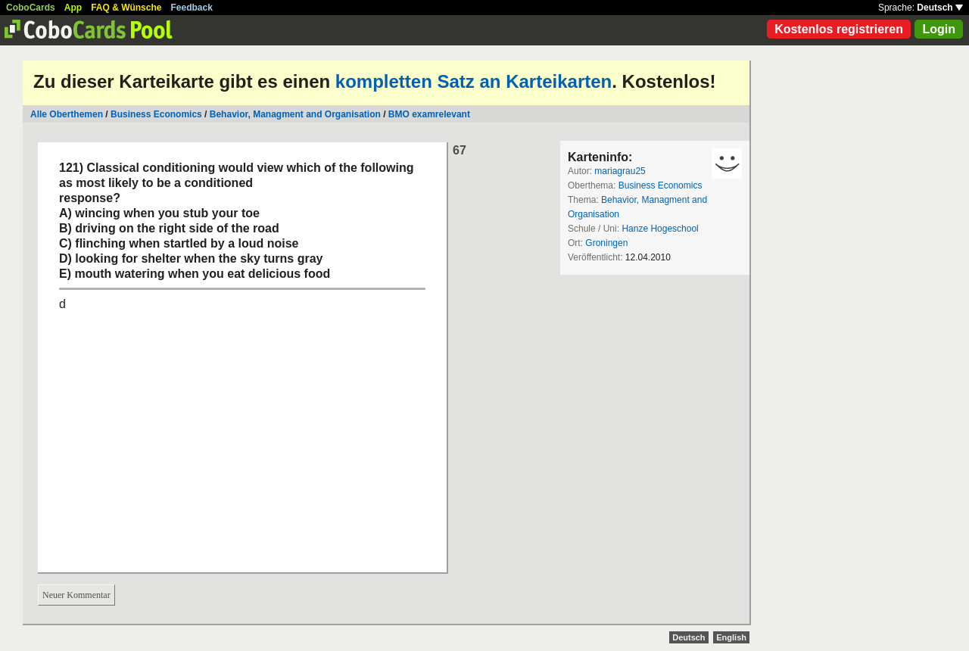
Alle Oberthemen (66, 114)
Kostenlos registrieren (838, 29)
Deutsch (940, 7)
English (731, 637)
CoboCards (30, 7)
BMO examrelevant (429, 114)
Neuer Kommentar (76, 595)
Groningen (606, 243)
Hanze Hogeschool (660, 228)
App (73, 7)
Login (938, 29)
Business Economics (156, 114)
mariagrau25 (619, 171)
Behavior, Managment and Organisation (295, 114)
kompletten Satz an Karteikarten (473, 81)
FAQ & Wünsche (126, 7)
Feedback (192, 7)
